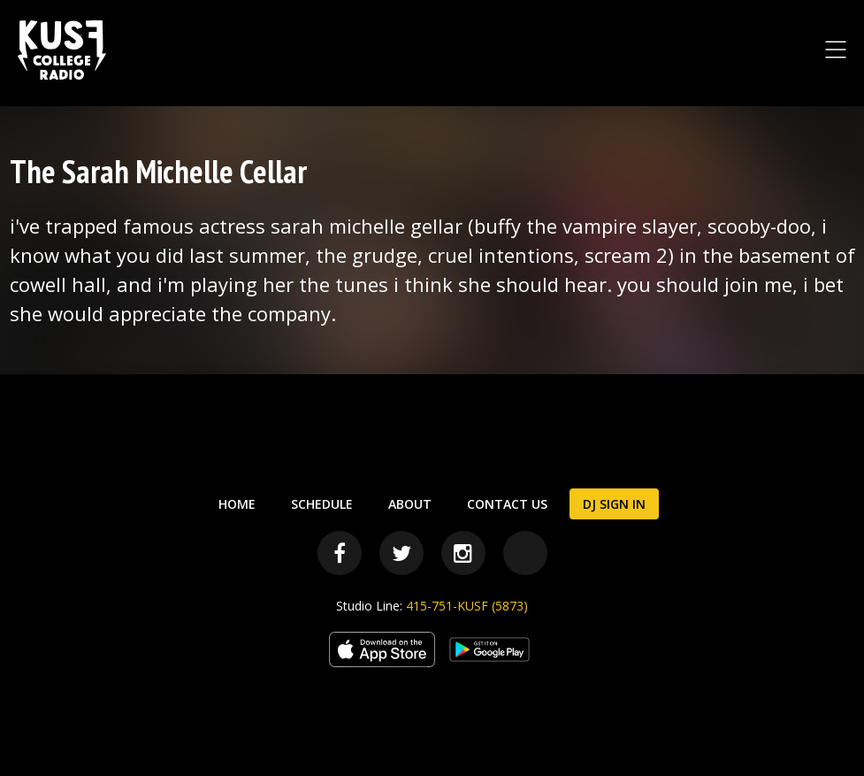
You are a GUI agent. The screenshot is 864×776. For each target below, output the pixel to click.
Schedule (322, 504)
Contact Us (507, 504)
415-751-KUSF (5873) (467, 605)
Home (237, 504)
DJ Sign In (614, 504)
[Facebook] (339, 553)
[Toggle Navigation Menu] (835, 49)
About (410, 504)
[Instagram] (463, 553)
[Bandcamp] (525, 553)
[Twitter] (401, 553)
